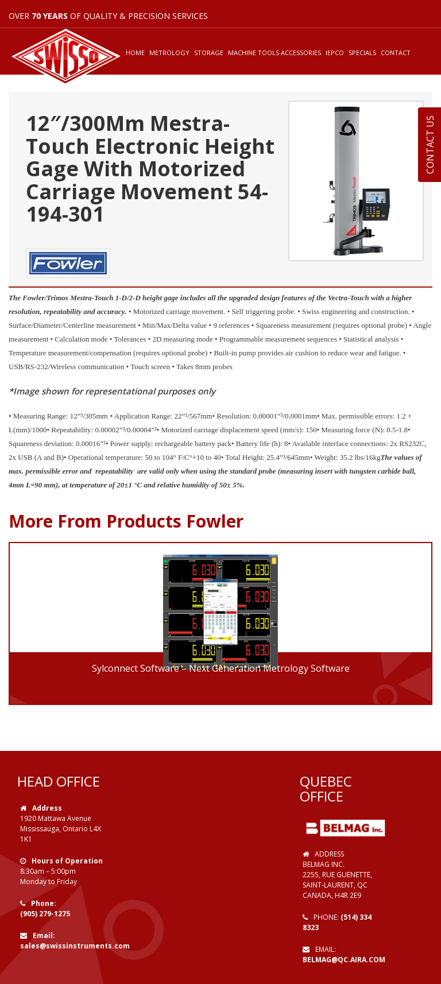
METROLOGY (169, 52)
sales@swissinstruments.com (75, 946)
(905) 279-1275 (45, 914)
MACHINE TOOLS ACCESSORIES (274, 52)
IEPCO (335, 52)
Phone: (43, 903)
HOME (135, 52)
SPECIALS (362, 52)
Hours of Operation (67, 861)
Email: (44, 935)
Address (47, 808)
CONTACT (396, 52)
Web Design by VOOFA (343, 970)
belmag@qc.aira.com (344, 959)
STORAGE (208, 52)
